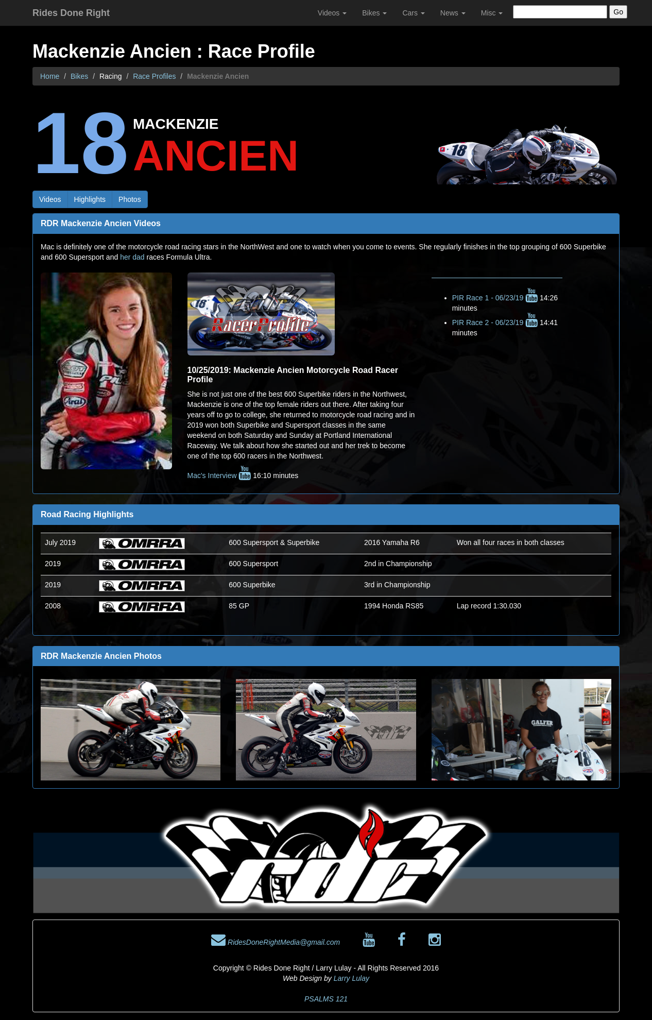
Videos (332, 13)
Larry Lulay (351, 978)
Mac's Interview (219, 475)
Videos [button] (50, 199)
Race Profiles (154, 76)
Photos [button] (129, 199)
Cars (413, 13)
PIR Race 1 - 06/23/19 (495, 298)
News (453, 13)
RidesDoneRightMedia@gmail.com (275, 942)
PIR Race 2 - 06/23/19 (495, 322)
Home (49, 76)
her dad (132, 257)
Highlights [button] (90, 199)
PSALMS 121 (326, 999)
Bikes (374, 13)
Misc (492, 13)
